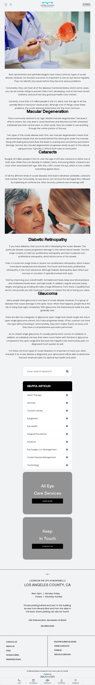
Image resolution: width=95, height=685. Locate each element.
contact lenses (35, 410)
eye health (32, 426)
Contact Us (47, 546)
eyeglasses (32, 418)
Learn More (47, 501)
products (31, 441)
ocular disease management (41, 457)
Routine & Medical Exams (65, 641)
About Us (10, 646)
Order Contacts (61, 646)
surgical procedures (37, 434)
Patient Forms (12, 655)
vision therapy (34, 395)
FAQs (8, 650)
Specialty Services (62, 654)
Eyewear (58, 650)
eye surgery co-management (42, 449)
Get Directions (47, 626)
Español (86, 5)
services (31, 402)
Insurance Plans (13, 659)
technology (33, 465)
